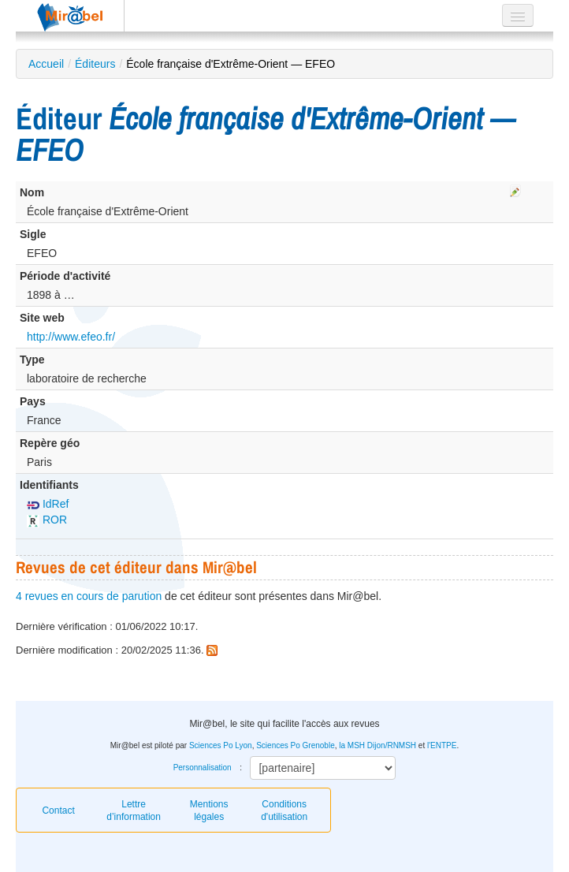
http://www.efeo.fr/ (71, 336)
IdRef (48, 503)
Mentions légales (209, 810)
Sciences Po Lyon (220, 745)
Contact (58, 810)
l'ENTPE (441, 745)
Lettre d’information (133, 810)
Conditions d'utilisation (284, 810)
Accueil (46, 64)
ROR (47, 519)
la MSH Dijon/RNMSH (377, 745)
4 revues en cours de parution (89, 596)
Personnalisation (202, 767)
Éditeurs (95, 64)
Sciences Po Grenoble (295, 745)
